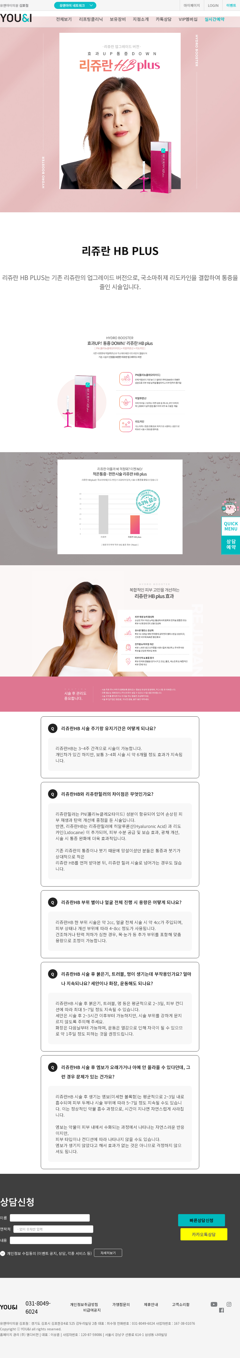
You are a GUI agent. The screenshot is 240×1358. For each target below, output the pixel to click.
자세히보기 (108, 1252)
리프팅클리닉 (91, 19)
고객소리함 (181, 1304)
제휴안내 (151, 1304)
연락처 (5, 1229)
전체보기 (64, 19)
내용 (3, 1240)
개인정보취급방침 (84, 1304)
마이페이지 (192, 5)
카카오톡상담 (204, 1234)
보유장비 (118, 19)
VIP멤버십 (188, 19)
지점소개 (141, 19)
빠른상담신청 (202, 1220)
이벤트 (231, 5)
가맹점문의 (121, 1304)
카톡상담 (164, 19)
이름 (3, 1217)
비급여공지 (92, 1310)
